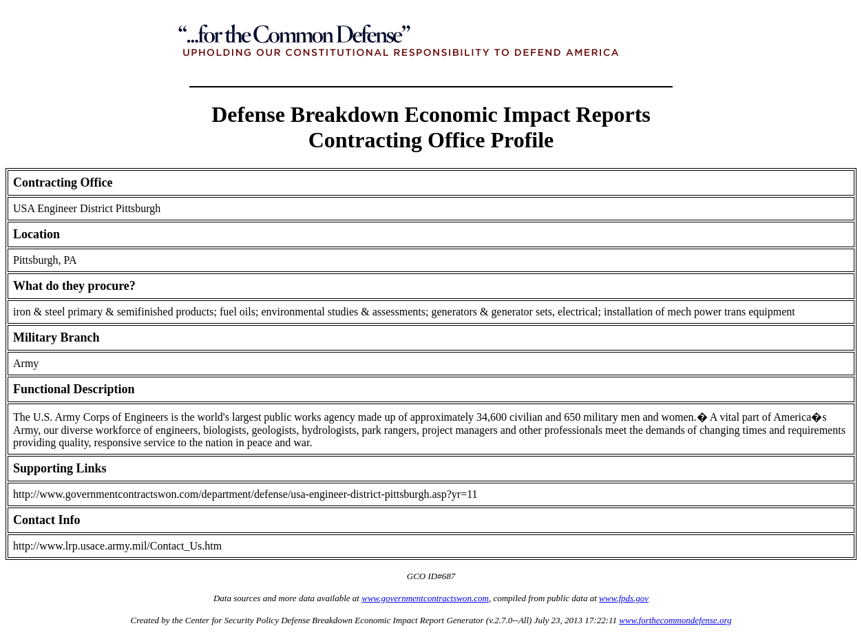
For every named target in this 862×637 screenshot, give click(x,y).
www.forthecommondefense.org (675, 620)
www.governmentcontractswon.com (425, 598)
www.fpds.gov (624, 598)
